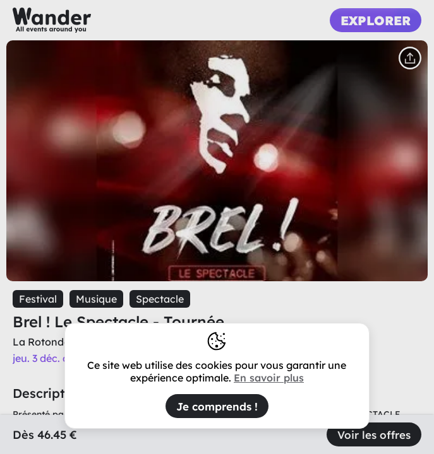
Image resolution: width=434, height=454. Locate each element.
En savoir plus (269, 377)
